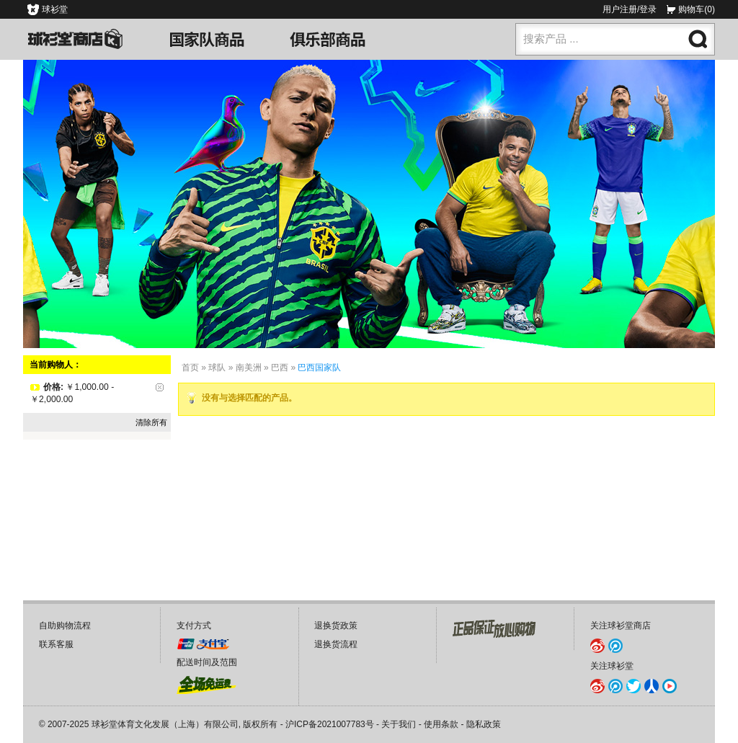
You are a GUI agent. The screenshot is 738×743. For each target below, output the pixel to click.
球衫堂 (55, 9)
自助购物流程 (65, 625)
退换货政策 (335, 625)
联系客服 (56, 644)
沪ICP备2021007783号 (329, 724)
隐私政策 (483, 724)
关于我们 (398, 724)
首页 (190, 367)
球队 (217, 367)
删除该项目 (160, 387)
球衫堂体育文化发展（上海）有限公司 (165, 724)
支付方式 (194, 625)
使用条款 (441, 724)
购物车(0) (696, 9)
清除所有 (151, 422)
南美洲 (249, 367)
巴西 (279, 367)
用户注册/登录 (630, 9)
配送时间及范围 (207, 662)
